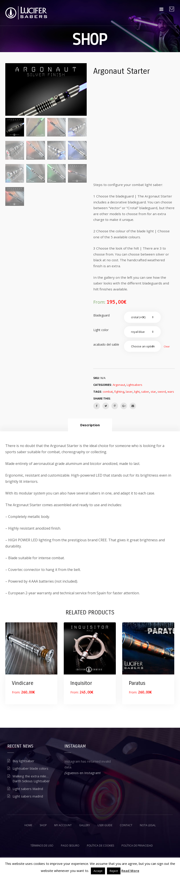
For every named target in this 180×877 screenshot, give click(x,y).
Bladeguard (101, 315)
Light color (101, 330)
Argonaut (119, 385)
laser (129, 392)
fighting (119, 392)
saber (145, 392)
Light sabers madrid (28, 796)
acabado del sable (106, 344)
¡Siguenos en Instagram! (82, 773)
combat (108, 392)
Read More (130, 870)
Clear (167, 346)
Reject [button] (114, 871)
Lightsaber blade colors (30, 768)
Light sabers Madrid (28, 788)
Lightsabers (134, 385)
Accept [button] (98, 871)
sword (162, 392)
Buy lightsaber (23, 761)
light (137, 392)
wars (170, 392)
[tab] (90, 425)
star (153, 392)
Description (90, 425)
